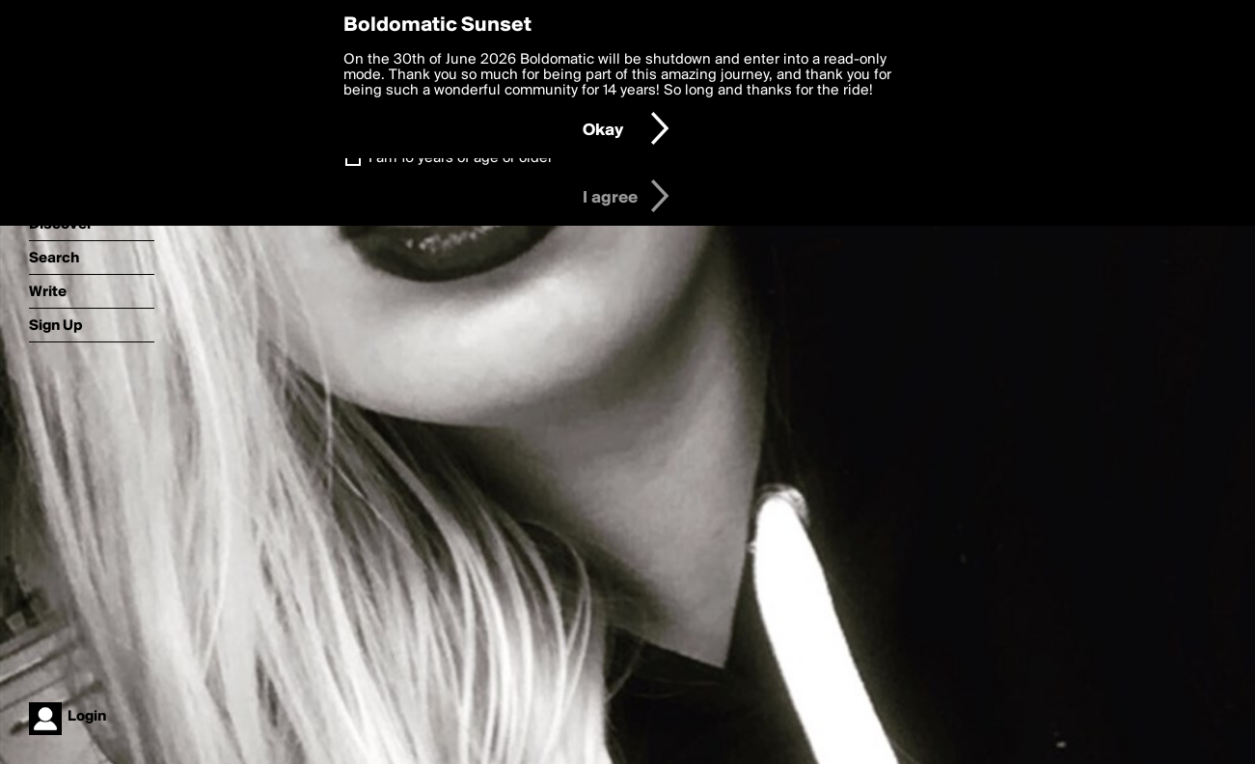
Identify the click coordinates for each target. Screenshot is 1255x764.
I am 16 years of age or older (460, 158)
